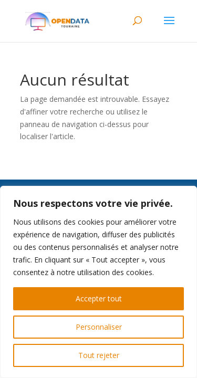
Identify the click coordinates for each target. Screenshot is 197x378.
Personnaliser (99, 327)
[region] (98, 282)
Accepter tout (99, 298)
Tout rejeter (98, 355)
